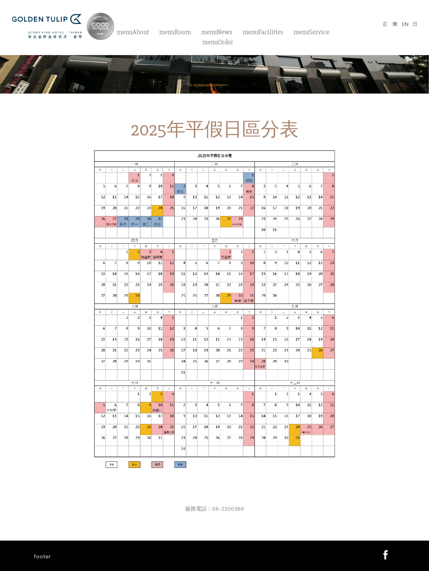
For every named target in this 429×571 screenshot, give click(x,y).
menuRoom (175, 32)
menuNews (216, 32)
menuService (311, 32)
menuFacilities (263, 32)
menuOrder (217, 42)
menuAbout (133, 32)
